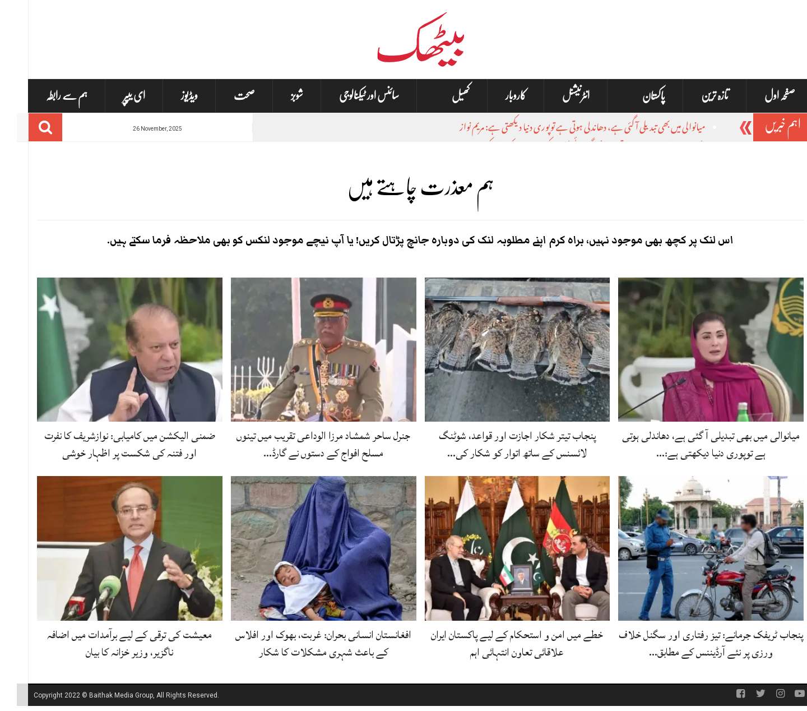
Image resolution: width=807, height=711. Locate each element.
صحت (227, 95)
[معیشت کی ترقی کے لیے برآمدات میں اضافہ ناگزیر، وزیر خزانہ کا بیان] (113, 549)
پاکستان (636, 96)
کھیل (444, 96)
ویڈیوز (172, 95)
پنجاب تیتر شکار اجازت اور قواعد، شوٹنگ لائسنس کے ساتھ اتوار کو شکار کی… (500, 444)
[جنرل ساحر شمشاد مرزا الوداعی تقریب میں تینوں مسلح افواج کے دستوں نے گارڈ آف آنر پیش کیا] (307, 350)
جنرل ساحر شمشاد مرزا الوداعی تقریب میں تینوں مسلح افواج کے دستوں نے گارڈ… (306, 444)
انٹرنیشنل (559, 95)
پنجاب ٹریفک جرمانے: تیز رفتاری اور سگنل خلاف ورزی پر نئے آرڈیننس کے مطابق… (694, 643)
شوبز (280, 95)
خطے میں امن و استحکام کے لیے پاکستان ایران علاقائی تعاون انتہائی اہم (500, 643)
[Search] (28, 127)
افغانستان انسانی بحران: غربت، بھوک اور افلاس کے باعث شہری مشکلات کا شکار (307, 643)
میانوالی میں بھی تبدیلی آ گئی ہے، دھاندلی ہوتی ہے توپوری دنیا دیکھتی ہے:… (694, 444)
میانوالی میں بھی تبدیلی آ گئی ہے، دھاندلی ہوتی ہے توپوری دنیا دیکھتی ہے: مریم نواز (566, 128)
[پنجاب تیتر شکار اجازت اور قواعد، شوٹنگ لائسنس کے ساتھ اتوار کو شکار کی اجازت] (500, 350)
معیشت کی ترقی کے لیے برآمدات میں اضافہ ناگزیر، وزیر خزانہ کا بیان (112, 643)
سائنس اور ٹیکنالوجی (352, 95)
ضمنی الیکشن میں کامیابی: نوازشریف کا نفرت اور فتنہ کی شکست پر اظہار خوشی (112, 444)
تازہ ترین (698, 95)
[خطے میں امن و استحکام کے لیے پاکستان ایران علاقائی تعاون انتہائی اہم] (500, 549)
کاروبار (499, 95)
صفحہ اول (763, 95)
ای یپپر (117, 95)
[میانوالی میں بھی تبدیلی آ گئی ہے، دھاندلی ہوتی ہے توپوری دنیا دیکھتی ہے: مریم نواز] (694, 350)
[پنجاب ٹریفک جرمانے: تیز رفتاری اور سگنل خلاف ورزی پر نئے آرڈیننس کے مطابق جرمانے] (694, 549)
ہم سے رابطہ (50, 95)
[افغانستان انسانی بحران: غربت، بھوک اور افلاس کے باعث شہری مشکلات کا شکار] (307, 549)
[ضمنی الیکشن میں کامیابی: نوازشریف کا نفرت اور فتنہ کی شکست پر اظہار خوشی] (113, 350)
